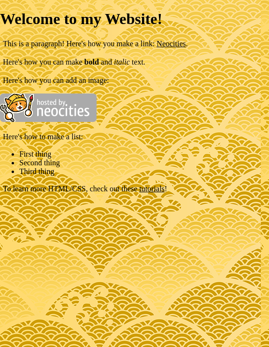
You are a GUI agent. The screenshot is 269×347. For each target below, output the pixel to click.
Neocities (170, 44)
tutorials (151, 189)
